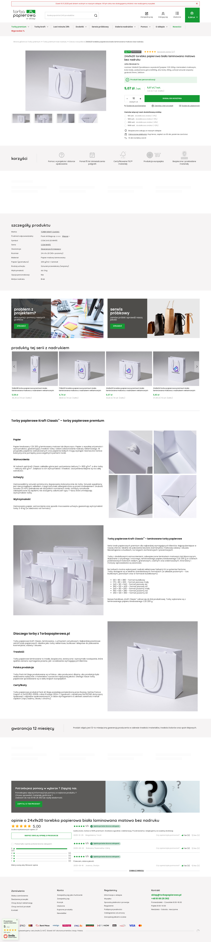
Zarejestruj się (63, 899)
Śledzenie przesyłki (19, 899)
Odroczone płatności (137, 134)
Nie (196, 835)
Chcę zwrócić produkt (21, 907)
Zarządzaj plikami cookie (115, 917)
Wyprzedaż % (18, 31)
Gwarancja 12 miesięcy (51, 249)
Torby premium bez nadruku (55, 42)
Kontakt (14, 910)
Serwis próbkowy (100, 26)
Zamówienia (17, 890)
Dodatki (80, 26)
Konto (60, 890)
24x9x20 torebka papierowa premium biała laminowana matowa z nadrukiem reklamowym (127, 389)
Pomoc (144, 26)
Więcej (65, 236)
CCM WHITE (46, 245)
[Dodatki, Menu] (86, 27)
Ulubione (61, 906)
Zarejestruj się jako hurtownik (69, 895)
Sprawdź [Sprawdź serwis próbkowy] (117, 326)
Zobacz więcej (136, 871)
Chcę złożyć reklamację (21, 903)
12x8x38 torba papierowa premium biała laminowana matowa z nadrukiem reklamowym (33, 389)
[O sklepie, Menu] (167, 27)
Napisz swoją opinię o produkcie (41, 835)
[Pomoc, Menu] (150, 27)
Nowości (177, 26)
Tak (186, 835)
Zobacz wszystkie (76, 42)
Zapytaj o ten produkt (28, 804)
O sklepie (160, 26)
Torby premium (18, 26)
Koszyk (60, 902)
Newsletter (61, 913)
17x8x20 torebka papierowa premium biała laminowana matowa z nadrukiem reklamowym (80, 389)
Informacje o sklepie (113, 895)
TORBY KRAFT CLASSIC (50, 232)
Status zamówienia (19, 896)
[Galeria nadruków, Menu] (135, 27)
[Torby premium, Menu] (28, 27)
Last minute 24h (61, 26)
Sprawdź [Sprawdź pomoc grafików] (21, 326)
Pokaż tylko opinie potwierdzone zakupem (33, 844)
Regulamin (109, 906)
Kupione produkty (65, 910)
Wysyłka (107, 899)
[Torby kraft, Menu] (47, 27)
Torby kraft (39, 26)
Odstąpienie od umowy (114, 913)
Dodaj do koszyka (172, 98)
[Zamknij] (197, 3)
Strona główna (19, 42)
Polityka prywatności (113, 910)
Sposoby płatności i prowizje (116, 902)
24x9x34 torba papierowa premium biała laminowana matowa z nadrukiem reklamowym (174, 389)
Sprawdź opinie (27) (166, 52)
